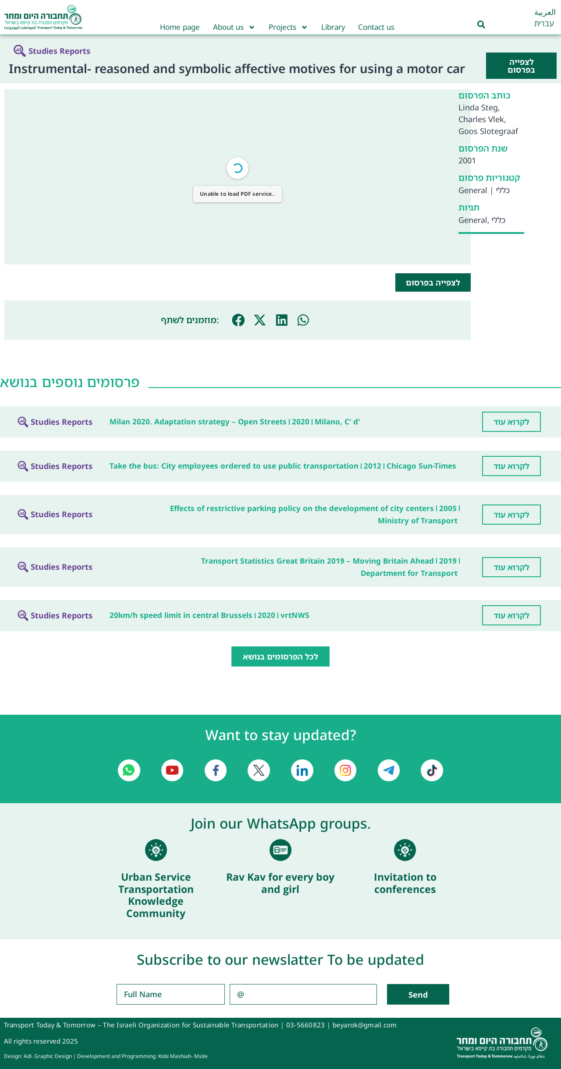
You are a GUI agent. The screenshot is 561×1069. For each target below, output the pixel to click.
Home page (180, 27)
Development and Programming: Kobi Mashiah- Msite (142, 1056)
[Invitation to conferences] (405, 850)
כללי (503, 190)
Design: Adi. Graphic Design (38, 1056)
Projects (288, 27)
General (472, 190)
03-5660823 (305, 1024)
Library (333, 27)
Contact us (376, 27)
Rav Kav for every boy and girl (280, 883)
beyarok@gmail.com (365, 1024)
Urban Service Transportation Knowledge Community (156, 895)
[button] (238, 320)
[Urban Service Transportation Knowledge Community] (156, 850)
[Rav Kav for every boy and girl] (280, 850)
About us (234, 27)
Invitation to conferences (405, 883)
